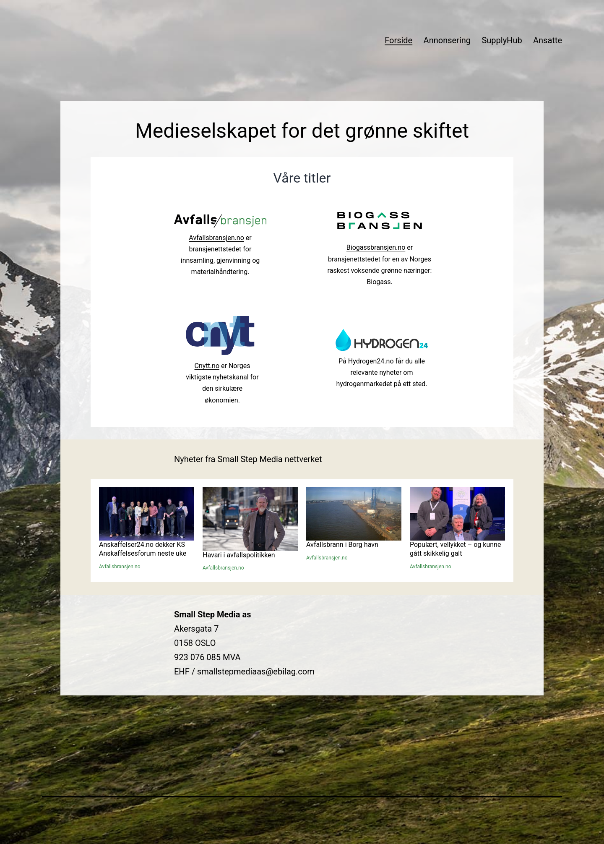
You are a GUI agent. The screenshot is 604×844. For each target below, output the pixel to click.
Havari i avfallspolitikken (239, 555)
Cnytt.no (207, 366)
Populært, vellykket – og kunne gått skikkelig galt (455, 549)
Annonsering (447, 40)
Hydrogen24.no (371, 361)
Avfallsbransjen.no (216, 238)
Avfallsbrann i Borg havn (342, 545)
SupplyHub (502, 40)
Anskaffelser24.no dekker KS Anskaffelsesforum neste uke (142, 549)
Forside (398, 40)
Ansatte (547, 40)
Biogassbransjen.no (375, 247)
